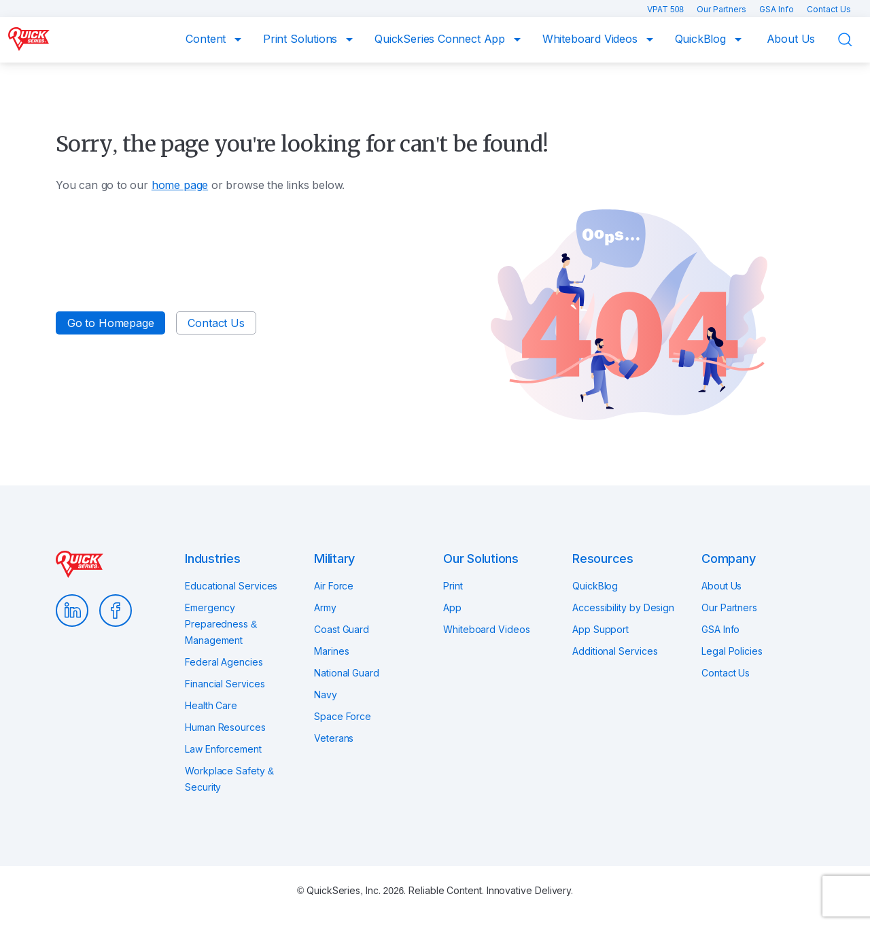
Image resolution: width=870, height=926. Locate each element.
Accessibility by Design (623, 607)
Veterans (333, 738)
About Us (791, 39)
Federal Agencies (224, 662)
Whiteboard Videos (591, 39)
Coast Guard (341, 629)
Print (453, 585)
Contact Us (829, 9)
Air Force (333, 585)
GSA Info (777, 9)
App (452, 607)
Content (207, 39)
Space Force (342, 716)
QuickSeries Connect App (441, 39)
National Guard (346, 673)
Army (325, 607)
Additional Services (614, 651)
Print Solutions (302, 39)
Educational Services (231, 585)
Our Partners (722, 9)
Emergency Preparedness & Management (221, 624)
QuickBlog (702, 39)
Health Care (211, 705)
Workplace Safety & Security (229, 779)
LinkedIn (72, 610)
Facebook (115, 610)
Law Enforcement (223, 749)
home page (180, 185)
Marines (331, 651)
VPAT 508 (666, 9)
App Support (600, 629)
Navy (325, 694)
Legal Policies (732, 651)
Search (854, 40)
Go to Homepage (110, 323)
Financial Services (225, 683)
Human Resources (225, 727)
